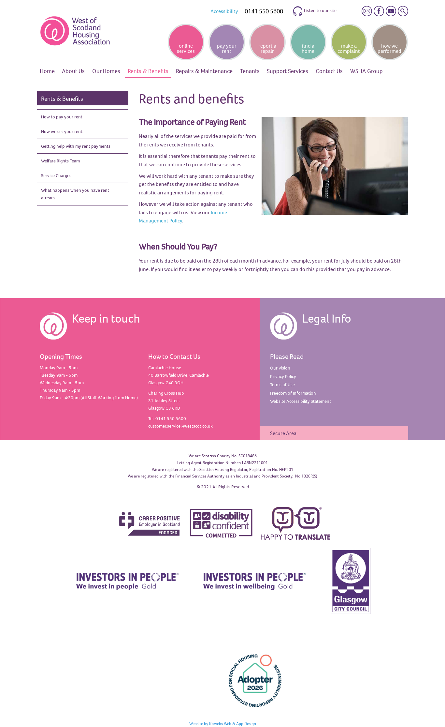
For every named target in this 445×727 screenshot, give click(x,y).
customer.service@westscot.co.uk (180, 426)
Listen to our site (315, 11)
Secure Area (283, 433)
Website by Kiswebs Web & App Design (222, 723)
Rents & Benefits (62, 98)
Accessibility (224, 11)
